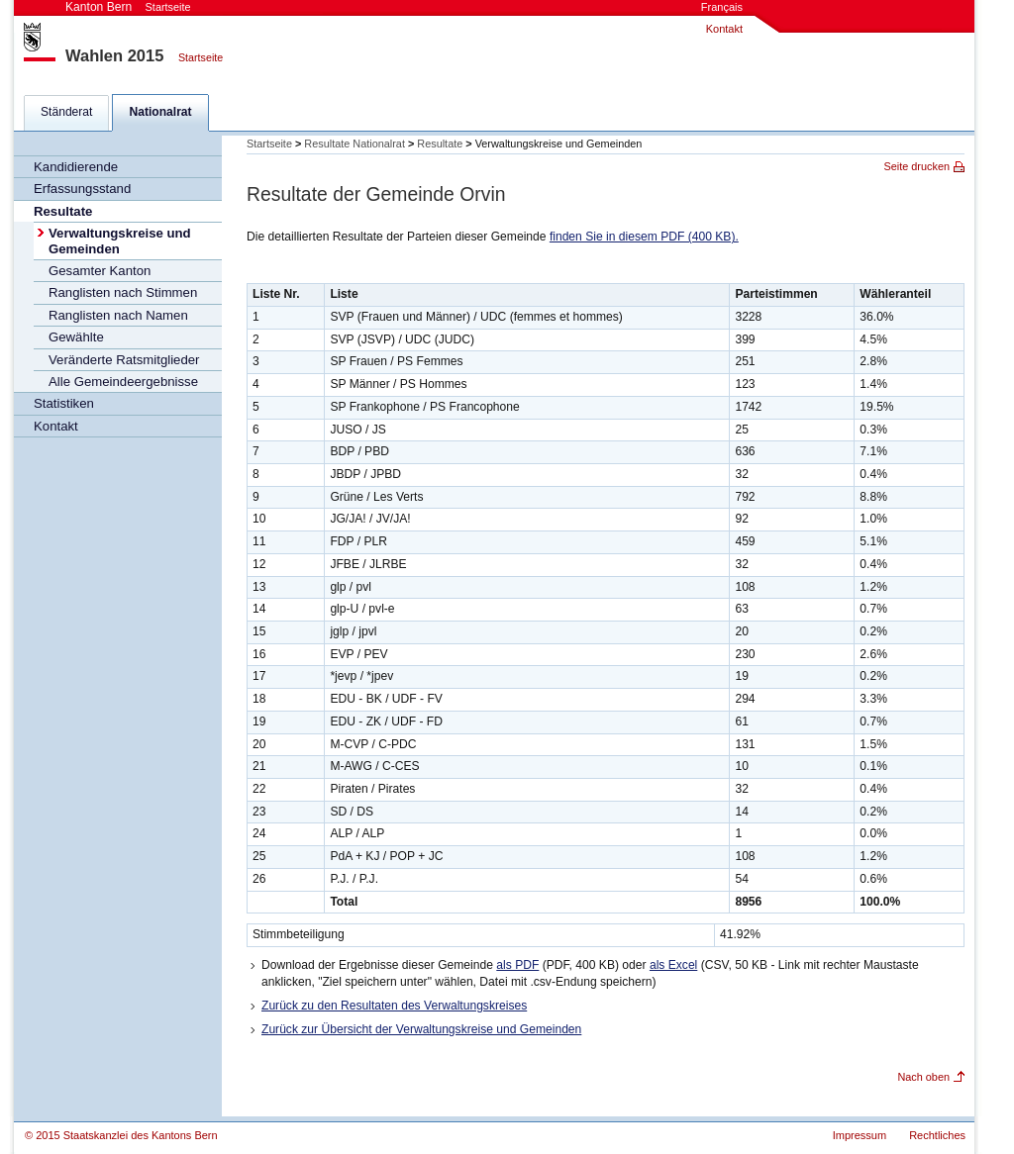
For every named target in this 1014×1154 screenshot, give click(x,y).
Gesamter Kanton (100, 270)
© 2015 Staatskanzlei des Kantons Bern (121, 1135)
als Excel (673, 965)
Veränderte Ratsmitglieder (124, 359)
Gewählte (76, 337)
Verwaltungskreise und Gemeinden (120, 240)
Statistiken (64, 403)
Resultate (63, 211)
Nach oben (923, 1077)
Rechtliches (937, 1135)
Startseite (200, 57)
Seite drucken (917, 166)
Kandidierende (76, 166)
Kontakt (724, 29)
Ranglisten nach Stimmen (123, 292)
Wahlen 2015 (114, 55)
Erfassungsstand (82, 188)
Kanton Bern (128, 7)
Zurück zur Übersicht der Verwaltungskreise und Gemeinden (421, 1029)
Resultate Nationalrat (354, 143)
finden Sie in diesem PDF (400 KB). (644, 236)
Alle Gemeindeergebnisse (123, 381)
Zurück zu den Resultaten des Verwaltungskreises (394, 1005)
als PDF (517, 965)
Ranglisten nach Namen (118, 315)
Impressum (859, 1135)
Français (722, 7)
